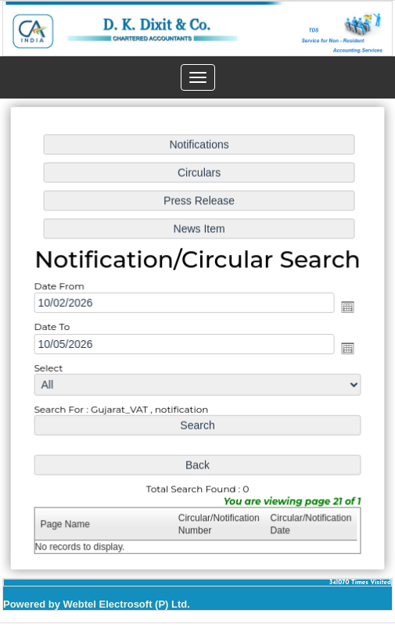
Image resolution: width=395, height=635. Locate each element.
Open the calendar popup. (342, 308)
